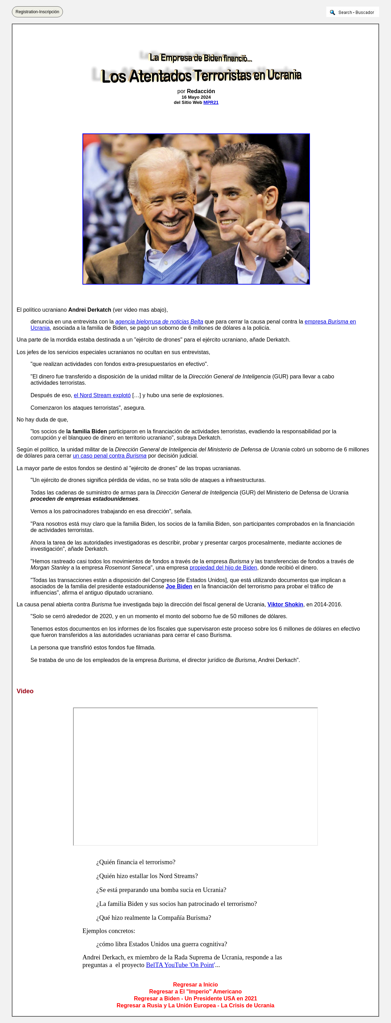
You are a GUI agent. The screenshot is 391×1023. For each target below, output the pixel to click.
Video (25, 691)
